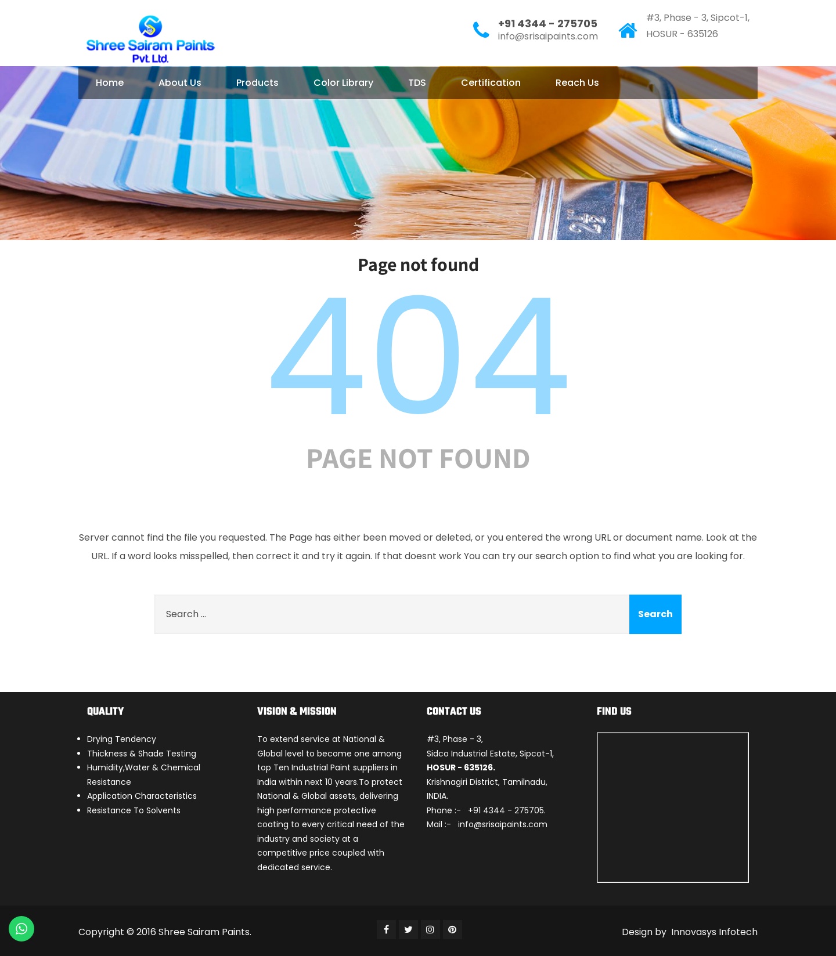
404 (418, 357)
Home (110, 82)
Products (257, 82)
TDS (417, 82)
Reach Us (577, 82)
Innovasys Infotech (713, 932)
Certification (491, 82)
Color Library (343, 82)
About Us (179, 82)
